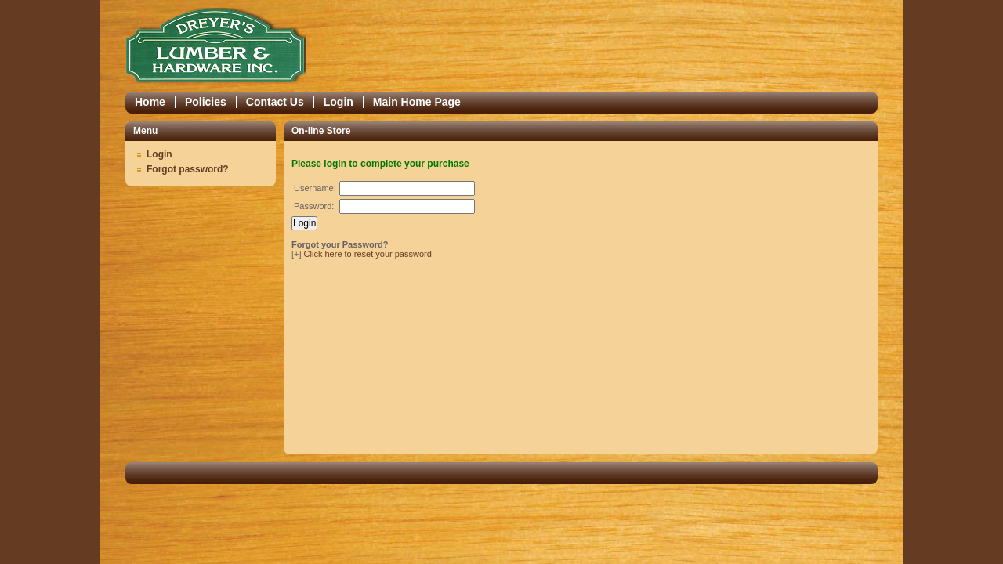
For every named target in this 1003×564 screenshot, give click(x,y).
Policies (205, 102)
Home (150, 102)
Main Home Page (417, 102)
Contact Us (275, 102)
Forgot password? (188, 169)
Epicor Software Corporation (215, 46)
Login (338, 102)
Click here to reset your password (368, 253)
